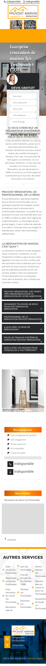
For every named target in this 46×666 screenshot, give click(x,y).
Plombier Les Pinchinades (23, 592)
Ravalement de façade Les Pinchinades (38, 604)
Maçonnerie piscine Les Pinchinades (8, 581)
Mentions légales (35, 658)
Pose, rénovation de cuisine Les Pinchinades (8, 595)
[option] (16, 28)
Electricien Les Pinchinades (23, 603)
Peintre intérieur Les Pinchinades (38, 571)
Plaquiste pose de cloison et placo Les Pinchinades (38, 587)
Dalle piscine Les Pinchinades (8, 569)
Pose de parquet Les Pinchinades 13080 (23, 579)
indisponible (12, 1)
